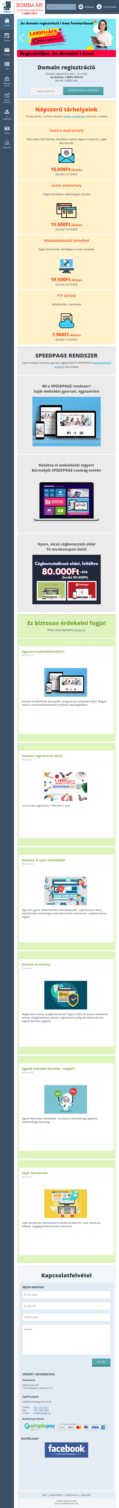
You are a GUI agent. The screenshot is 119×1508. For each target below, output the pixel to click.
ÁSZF (44, 1494)
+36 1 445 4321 (41, 1407)
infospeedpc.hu (42, 1412)
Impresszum (72, 1494)
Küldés (101, 1362)
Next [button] (111, 38)
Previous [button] (22, 38)
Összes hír (80, 630)
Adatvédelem (56, 1494)
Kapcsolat (86, 1494)
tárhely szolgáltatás (74, 116)
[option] (66, 38)
